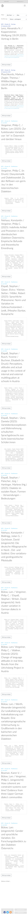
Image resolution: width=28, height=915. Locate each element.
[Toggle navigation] (25, 5)
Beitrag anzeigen (6, 64)
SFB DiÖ (6, 1)
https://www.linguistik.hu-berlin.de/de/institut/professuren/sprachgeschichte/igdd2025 (14, 56)
